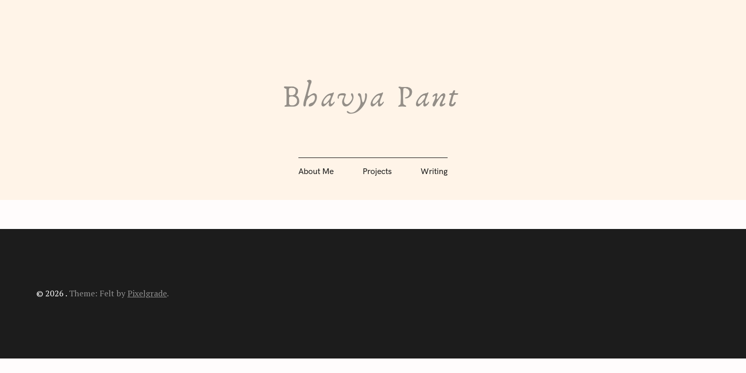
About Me (316, 171)
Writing (434, 171)
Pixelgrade (147, 293)
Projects (377, 171)
